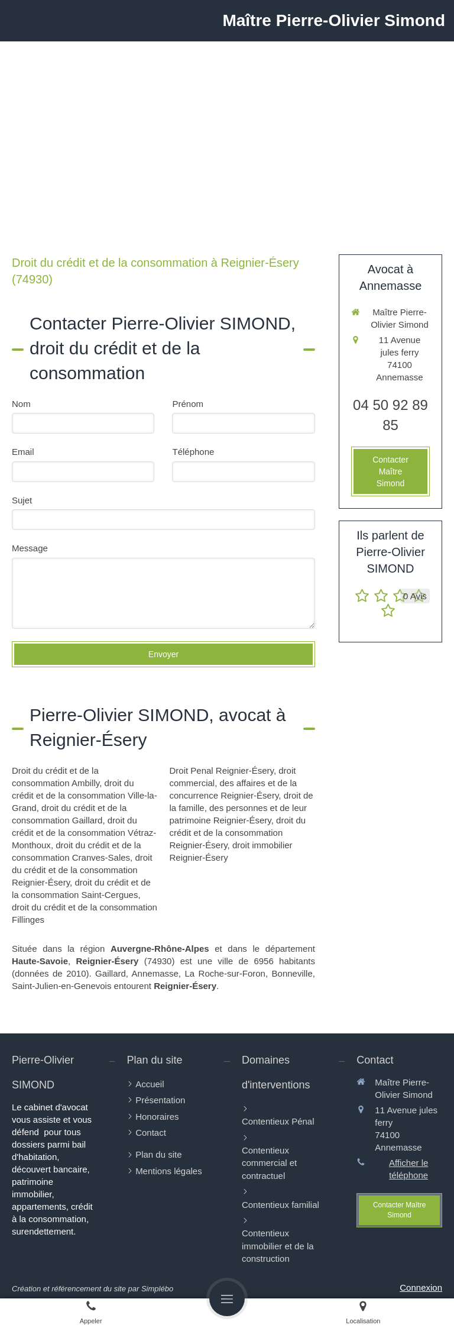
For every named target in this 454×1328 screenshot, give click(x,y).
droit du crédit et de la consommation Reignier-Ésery (82, 869)
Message (30, 548)
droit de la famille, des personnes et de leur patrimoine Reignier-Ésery (241, 807)
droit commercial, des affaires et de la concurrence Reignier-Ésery (233, 782)
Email (23, 452)
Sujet (22, 500)
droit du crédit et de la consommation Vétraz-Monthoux (84, 832)
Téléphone (193, 452)
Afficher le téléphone (408, 1169)
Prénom (187, 404)
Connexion (421, 1287)
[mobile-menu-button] (227, 1298)
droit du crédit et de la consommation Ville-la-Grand (84, 795)
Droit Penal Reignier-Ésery (221, 770)
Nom (21, 404)
